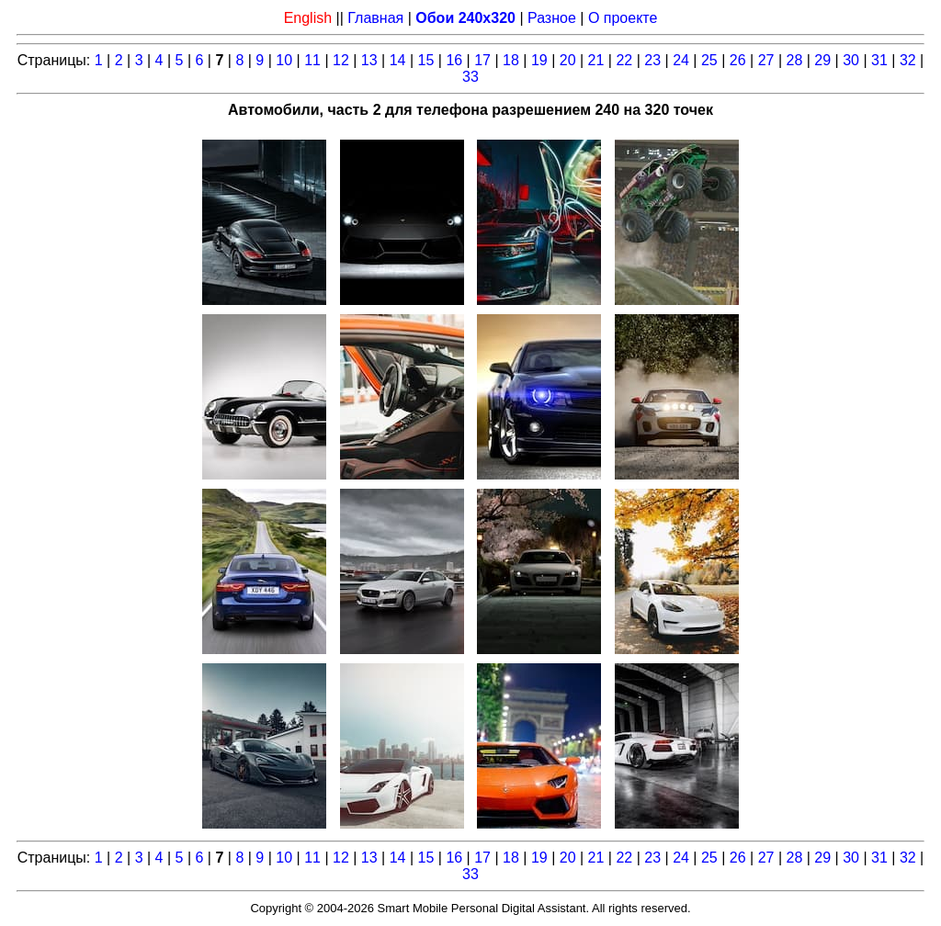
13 (369, 60)
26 (738, 60)
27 (766, 60)
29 (822, 60)
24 (681, 60)
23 (652, 60)
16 (454, 60)
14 (398, 60)
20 (568, 60)
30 (851, 60)
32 (908, 60)
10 (284, 60)
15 (426, 60)
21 (596, 60)
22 (624, 60)
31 (879, 60)
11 (312, 60)
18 (511, 60)
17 (482, 60)
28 (795, 60)
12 (341, 60)
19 (539, 60)
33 (470, 77)
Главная (375, 18)
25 (709, 60)
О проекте (622, 18)
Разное (551, 18)
